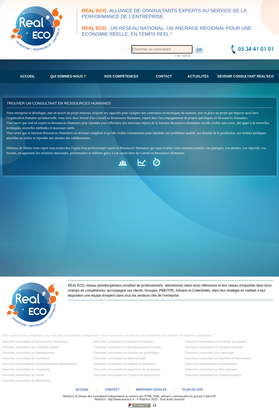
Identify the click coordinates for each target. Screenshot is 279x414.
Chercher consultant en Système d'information (218, 358)
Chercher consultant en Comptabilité (211, 363)
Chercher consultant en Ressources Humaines (35, 341)
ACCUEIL (82, 389)
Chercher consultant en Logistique (209, 352)
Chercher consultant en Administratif (119, 358)
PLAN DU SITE (192, 389)
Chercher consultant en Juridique (25, 358)
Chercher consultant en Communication (213, 375)
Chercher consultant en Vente (23, 375)
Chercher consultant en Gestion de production (126, 352)
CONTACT (112, 389)
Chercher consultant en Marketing (26, 380)
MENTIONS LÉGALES (151, 389)
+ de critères (182, 55)
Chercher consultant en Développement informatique (39, 363)
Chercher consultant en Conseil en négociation (126, 375)
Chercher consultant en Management (28, 352)
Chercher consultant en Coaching (26, 369)
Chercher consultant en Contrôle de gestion (216, 341)
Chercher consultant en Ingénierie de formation (126, 369)
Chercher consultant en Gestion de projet (214, 347)
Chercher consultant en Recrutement (211, 369)
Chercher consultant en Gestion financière (123, 341)
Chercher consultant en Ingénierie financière (125, 363)
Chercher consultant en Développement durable (127, 347)
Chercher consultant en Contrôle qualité (30, 347)
